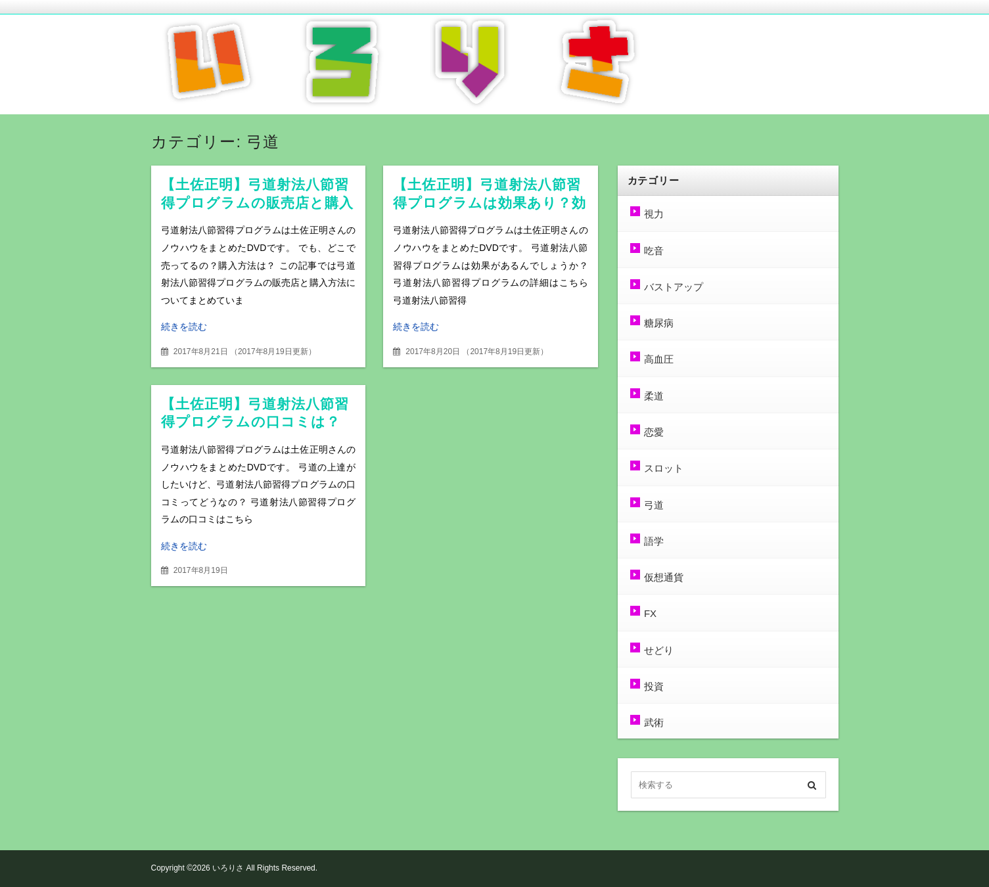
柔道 (654, 395)
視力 (654, 213)
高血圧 (659, 359)
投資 (654, 686)
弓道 (654, 505)
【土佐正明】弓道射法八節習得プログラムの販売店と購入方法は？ (257, 203)
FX (650, 613)
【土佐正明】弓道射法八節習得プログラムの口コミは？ (255, 413)
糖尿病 (659, 323)
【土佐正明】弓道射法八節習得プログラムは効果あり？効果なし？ (490, 203)
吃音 (654, 250)
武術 (654, 722)
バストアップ (673, 286)
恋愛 (654, 432)
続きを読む (184, 326)
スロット (663, 468)
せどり (659, 650)
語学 (654, 541)
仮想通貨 (663, 577)
